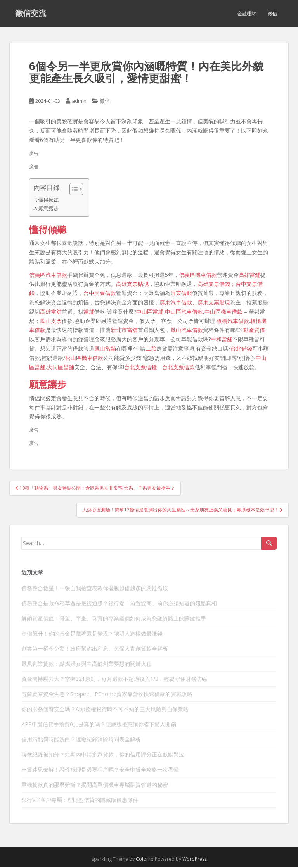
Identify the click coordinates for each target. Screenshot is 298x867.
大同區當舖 (60, 367)
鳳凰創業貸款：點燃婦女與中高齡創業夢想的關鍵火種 (86, 663)
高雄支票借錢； (217, 283)
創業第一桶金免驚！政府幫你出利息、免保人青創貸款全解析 (94, 648)
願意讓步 (48, 208)
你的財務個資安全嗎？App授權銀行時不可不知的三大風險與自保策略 (105, 709)
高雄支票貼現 (132, 283)
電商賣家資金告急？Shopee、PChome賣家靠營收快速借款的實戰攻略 (106, 694)
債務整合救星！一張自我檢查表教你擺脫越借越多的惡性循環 (94, 588)
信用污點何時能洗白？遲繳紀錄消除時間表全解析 (81, 739)
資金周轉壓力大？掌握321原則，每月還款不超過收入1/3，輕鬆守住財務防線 (114, 678)
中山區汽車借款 (184, 311)
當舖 (88, 311)
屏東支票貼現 (214, 302)
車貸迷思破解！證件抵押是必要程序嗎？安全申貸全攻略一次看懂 (100, 769)
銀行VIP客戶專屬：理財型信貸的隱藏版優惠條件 (79, 799)
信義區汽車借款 (48, 274)
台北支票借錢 (140, 367)
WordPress (194, 859)
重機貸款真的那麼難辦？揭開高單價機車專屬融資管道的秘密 (94, 784)
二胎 (151, 348)
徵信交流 (30, 14)
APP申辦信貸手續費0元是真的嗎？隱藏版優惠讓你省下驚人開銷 (98, 724)
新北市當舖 (124, 329)
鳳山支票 (51, 321)
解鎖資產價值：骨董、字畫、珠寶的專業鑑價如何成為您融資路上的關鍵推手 (113, 618)
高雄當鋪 (249, 274)
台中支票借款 (99, 293)
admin (79, 100)
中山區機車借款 (223, 311)
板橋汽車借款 (233, 321)
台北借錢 (241, 348)
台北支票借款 (178, 367)
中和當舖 (221, 339)
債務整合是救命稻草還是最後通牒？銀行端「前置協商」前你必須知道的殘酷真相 (119, 603)
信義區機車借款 (198, 274)
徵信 (272, 13)
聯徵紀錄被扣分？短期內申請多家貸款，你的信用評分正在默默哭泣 (102, 754)
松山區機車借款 (84, 357)
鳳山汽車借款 (186, 329)
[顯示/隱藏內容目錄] (72, 189)
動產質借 (254, 329)
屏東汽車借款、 (178, 302)
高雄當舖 (51, 311)
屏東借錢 (181, 293)
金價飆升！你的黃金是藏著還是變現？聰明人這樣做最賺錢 (92, 633)
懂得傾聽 (48, 200)
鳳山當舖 (105, 348)
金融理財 (246, 13)
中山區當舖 (149, 311)
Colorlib (145, 859)
